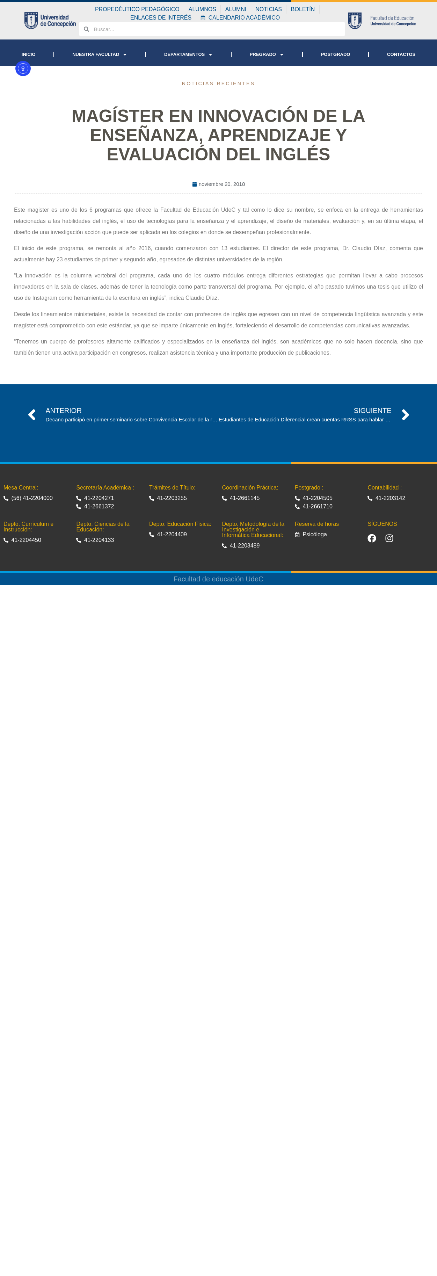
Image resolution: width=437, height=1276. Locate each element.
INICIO (29, 54)
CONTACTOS (401, 54)
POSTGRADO (335, 54)
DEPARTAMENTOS (188, 54)
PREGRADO (267, 54)
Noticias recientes (218, 83)
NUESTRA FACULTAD (99, 54)
